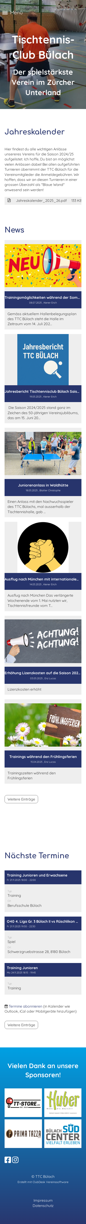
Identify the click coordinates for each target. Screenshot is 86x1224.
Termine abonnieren (25, 1006)
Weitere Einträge (21, 799)
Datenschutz (43, 1205)
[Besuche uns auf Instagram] (15, 1159)
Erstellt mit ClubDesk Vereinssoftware (43, 1182)
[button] (43, 891)
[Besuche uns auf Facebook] (8, 1159)
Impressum (43, 1200)
